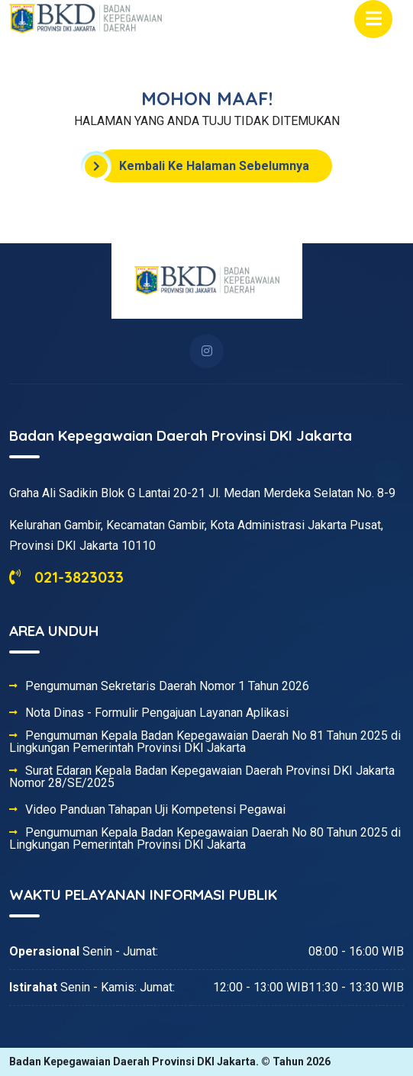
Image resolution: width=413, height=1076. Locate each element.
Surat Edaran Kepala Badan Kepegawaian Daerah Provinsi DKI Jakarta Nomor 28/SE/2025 (202, 777)
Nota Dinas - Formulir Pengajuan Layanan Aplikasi (157, 713)
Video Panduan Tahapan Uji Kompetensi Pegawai (155, 810)
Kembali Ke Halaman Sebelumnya (202, 166)
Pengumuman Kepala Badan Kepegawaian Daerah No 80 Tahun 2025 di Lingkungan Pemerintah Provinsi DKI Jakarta (205, 839)
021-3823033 (66, 576)
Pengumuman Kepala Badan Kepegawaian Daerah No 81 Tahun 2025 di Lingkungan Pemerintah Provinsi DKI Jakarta (205, 742)
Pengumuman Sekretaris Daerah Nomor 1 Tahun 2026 (167, 686)
